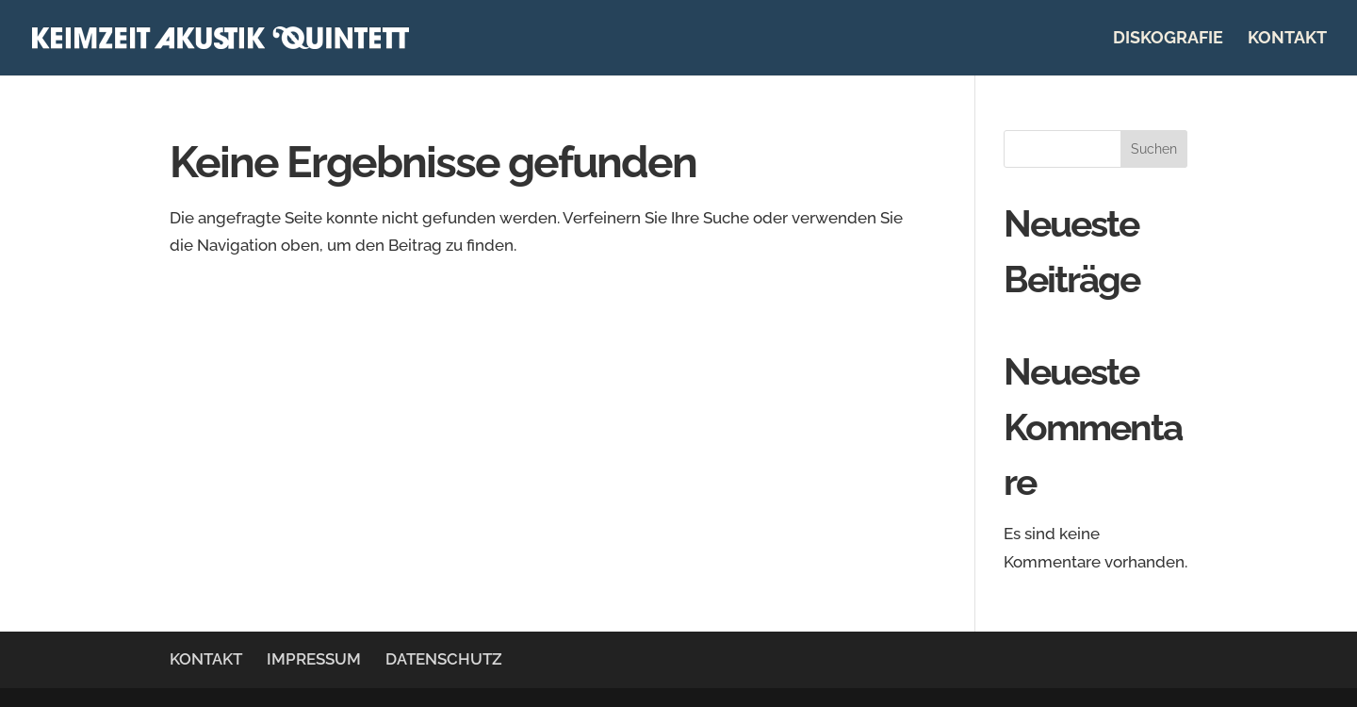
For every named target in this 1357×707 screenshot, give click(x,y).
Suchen (1154, 148)
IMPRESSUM (314, 658)
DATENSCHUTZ (443, 658)
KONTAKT (1287, 39)
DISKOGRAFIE (1168, 39)
